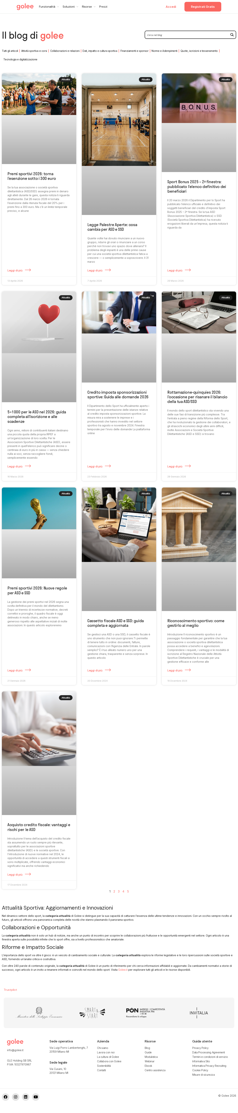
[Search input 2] (187, 35)
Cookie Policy (200, 1070)
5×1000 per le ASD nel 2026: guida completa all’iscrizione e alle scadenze (36, 416)
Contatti (101, 1070)
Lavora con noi (105, 1052)
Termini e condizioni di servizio (210, 1056)
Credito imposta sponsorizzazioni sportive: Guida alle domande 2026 (118, 394)
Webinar (149, 1061)
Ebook (148, 1065)
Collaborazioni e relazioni (65, 50)
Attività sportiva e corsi (34, 50)
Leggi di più (15, 270)
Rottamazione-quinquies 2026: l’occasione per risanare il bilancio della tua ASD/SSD (197, 397)
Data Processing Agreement (208, 1052)
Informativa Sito (201, 1061)
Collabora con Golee (109, 1061)
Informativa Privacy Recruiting (209, 1065)
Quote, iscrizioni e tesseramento (199, 50)
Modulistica (151, 1056)
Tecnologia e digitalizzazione (20, 59)
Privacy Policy (200, 1047)
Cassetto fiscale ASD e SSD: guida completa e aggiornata (115, 623)
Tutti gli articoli (10, 50)
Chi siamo (102, 1047)
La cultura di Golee (108, 1056)
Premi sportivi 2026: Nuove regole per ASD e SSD (37, 590)
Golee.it (123, 969)
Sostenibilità (104, 1065)
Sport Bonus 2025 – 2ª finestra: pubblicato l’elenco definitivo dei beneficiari (196, 186)
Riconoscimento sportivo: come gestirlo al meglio (195, 623)
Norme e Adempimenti (164, 50)
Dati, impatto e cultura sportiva (100, 50)
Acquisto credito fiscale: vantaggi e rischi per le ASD (38, 827)
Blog (147, 1047)
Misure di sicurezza (203, 1074)
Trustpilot (10, 990)
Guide (148, 1052)
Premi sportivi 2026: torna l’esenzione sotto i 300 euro (31, 176)
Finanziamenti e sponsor (134, 50)
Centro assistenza (155, 1070)
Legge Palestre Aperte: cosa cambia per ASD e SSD (112, 227)
